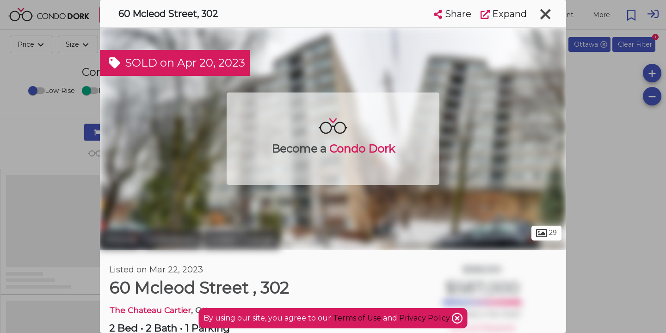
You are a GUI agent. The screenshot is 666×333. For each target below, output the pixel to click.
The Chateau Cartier (150, 310)
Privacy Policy (425, 318)
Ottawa (120, 239)
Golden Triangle (241, 239)
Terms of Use (357, 318)
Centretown (172, 239)
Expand (504, 13)
